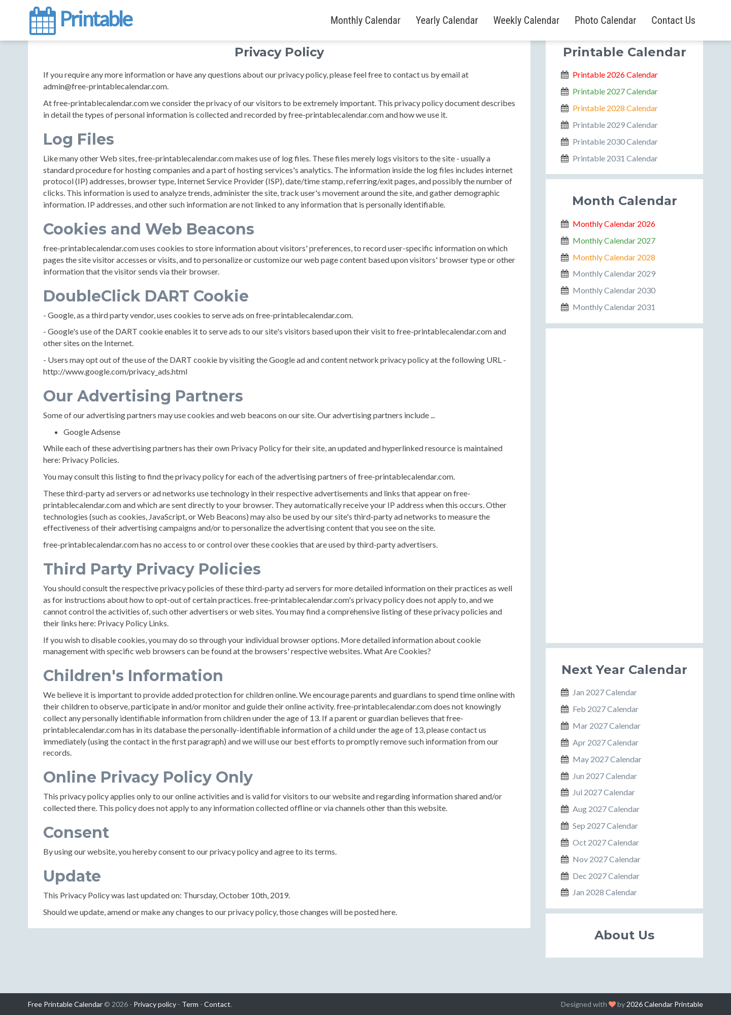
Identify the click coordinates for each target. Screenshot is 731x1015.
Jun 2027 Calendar (605, 776)
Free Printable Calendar (65, 1004)
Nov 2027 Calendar (607, 859)
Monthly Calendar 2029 (614, 273)
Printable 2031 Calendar (615, 158)
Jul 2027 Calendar (604, 792)
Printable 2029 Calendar (615, 124)
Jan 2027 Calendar (605, 692)
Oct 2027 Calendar (606, 842)
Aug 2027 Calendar (606, 809)
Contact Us (673, 20)
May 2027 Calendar (607, 759)
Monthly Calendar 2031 (614, 307)
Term (190, 1004)
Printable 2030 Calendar (615, 141)
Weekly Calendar (526, 20)
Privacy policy (155, 1004)
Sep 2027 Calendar (605, 825)
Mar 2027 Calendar (607, 725)
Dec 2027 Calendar (606, 876)
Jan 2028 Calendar (605, 892)
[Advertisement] (624, 485)
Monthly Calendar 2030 (614, 290)
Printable (80, 17)
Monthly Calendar (365, 20)
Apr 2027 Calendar (606, 742)
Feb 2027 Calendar (606, 709)
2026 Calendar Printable (664, 1004)
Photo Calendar (605, 20)
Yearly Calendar (447, 20)
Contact (217, 1004)
